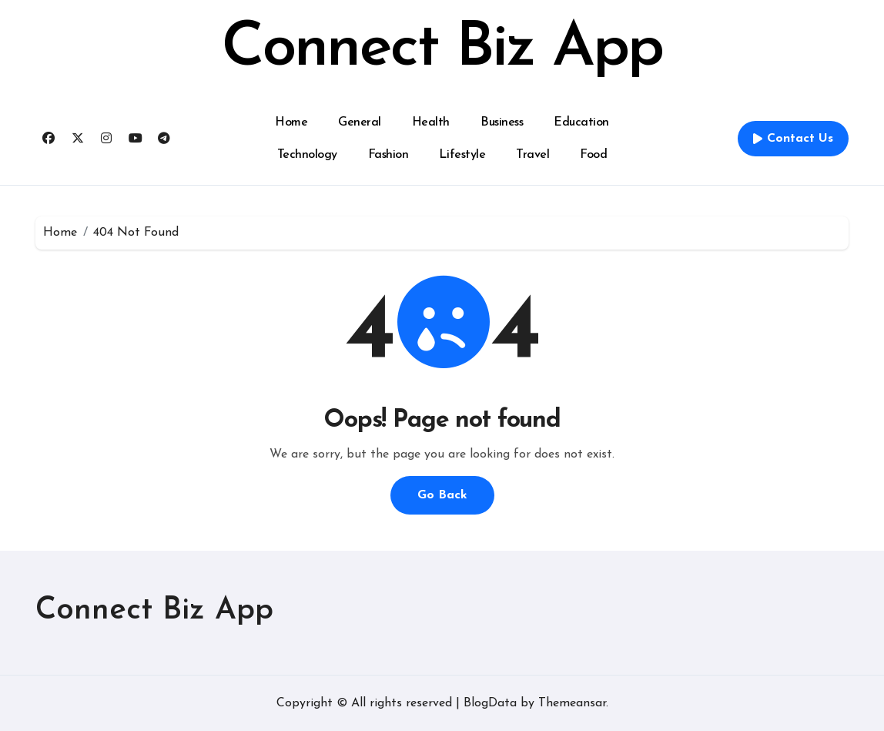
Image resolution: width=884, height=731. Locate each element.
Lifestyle (462, 155)
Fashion (388, 155)
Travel (532, 155)
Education (581, 122)
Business (502, 122)
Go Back (442, 495)
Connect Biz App (442, 49)
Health (431, 122)
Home (291, 122)
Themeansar (572, 703)
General (359, 122)
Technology (307, 155)
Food (593, 155)
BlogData (490, 703)
